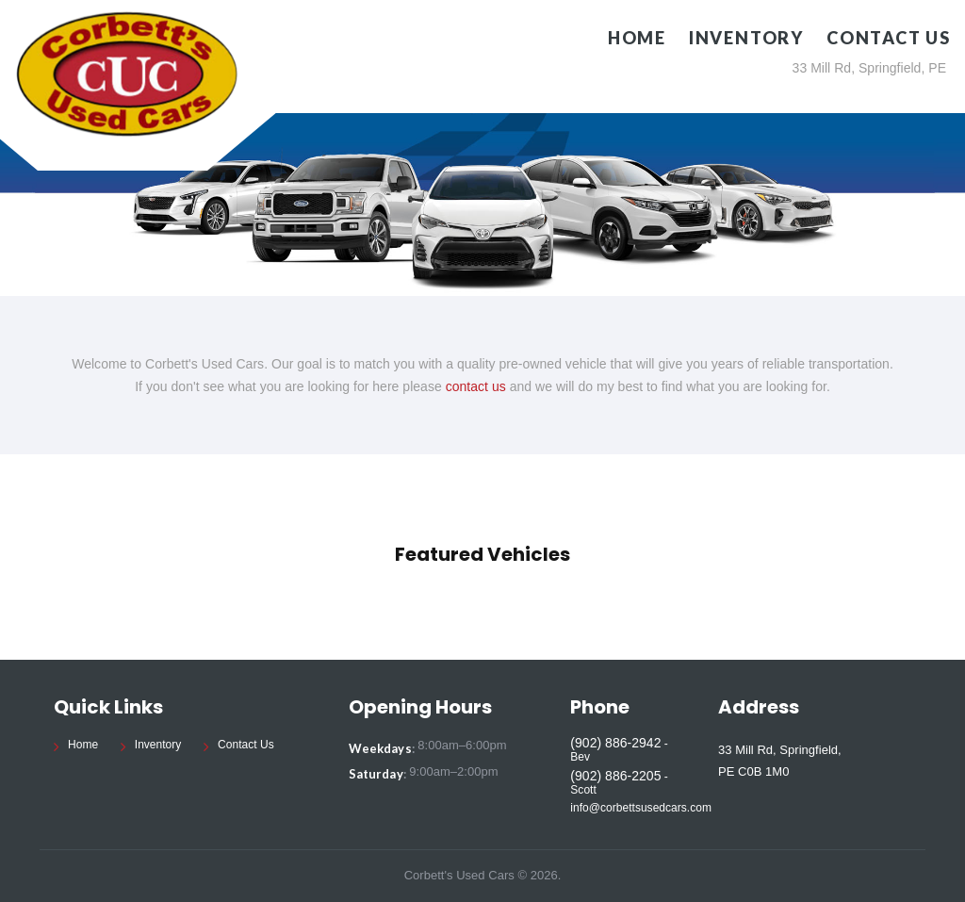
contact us (476, 386)
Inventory (746, 37)
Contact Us (888, 37)
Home (637, 37)
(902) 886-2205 (615, 775)
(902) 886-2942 (615, 742)
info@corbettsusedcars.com (640, 807)
